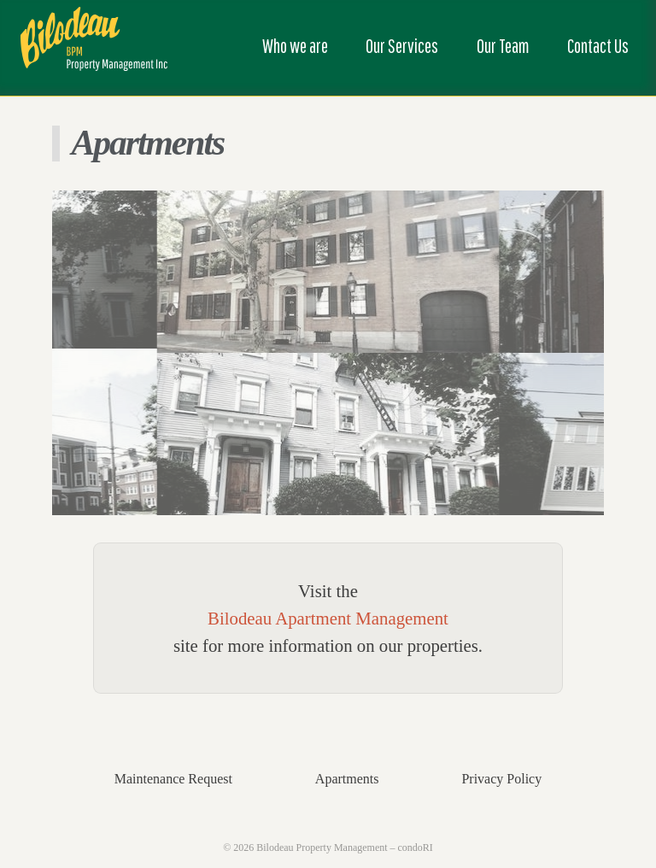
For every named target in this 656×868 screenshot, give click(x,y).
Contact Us (598, 45)
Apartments (347, 778)
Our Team (503, 45)
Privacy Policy (501, 778)
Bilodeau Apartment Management (328, 618)
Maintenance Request (173, 778)
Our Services (402, 45)
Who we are (295, 45)
